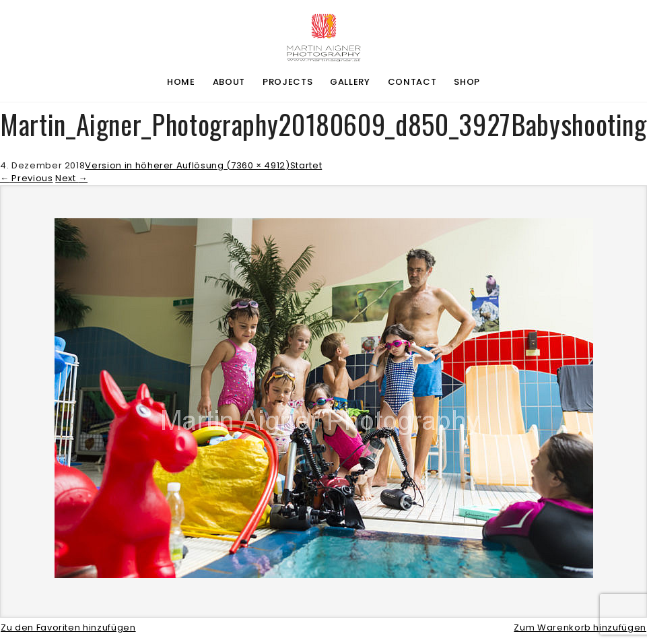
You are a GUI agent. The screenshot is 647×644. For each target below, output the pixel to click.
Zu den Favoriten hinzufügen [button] (68, 627)
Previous (26, 178)
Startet (306, 165)
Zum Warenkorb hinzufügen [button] (580, 627)
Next (71, 178)
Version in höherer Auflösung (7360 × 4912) (187, 165)
